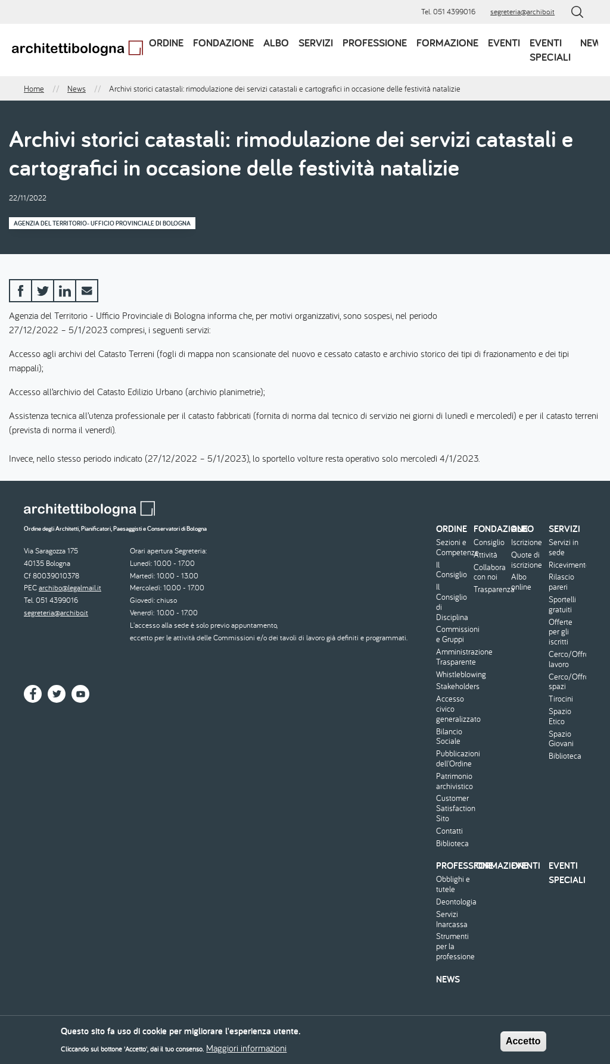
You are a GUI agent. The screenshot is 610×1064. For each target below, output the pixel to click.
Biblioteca (452, 843)
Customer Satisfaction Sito (453, 808)
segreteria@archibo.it (522, 12)
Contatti (449, 831)
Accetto (523, 1044)
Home (34, 88)
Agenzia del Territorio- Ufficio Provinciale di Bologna (102, 223)
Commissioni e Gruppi (453, 634)
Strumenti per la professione (453, 946)
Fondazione (223, 42)
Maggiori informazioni (246, 1051)
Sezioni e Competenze (453, 547)
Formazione (447, 42)
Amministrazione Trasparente (453, 657)
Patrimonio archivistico (453, 781)
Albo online (521, 582)
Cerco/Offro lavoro (566, 659)
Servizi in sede (563, 547)
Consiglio (489, 542)
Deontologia (453, 902)
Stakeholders (453, 686)
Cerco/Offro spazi (566, 682)
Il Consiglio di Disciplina (452, 602)
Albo (276, 42)
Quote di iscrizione (526, 560)
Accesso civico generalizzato (453, 709)
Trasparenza (491, 589)
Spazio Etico (560, 716)
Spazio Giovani (561, 739)
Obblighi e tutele (453, 884)
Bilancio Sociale (449, 737)
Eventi (504, 42)
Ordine (166, 42)
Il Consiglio (451, 570)
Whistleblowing (453, 674)
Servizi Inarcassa (452, 919)
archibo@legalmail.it (70, 588)
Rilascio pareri (561, 582)
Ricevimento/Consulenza (566, 565)
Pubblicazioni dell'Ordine (453, 759)
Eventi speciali (550, 50)
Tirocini (561, 699)
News (593, 42)
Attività (485, 555)
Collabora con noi (490, 572)
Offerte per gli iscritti (560, 632)
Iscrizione (526, 542)
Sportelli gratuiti (562, 604)
